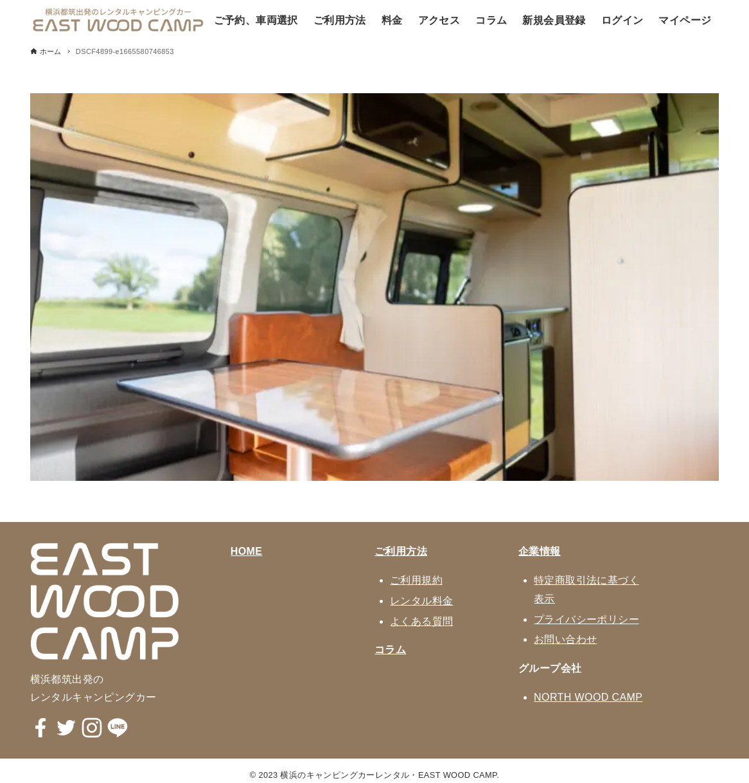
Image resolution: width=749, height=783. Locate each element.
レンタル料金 (421, 600)
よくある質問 (421, 621)
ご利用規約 (416, 580)
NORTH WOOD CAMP (588, 697)
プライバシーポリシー (586, 619)
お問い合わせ (565, 639)
